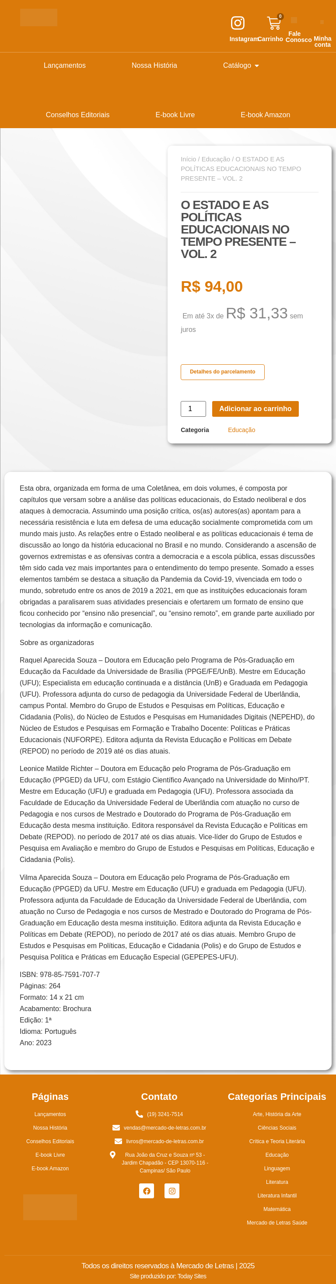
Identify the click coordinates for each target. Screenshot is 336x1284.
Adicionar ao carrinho (255, 408)
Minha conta (322, 41)
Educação (216, 159)
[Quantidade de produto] (193, 409)
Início (188, 159)
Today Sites (192, 1276)
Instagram (244, 38)
